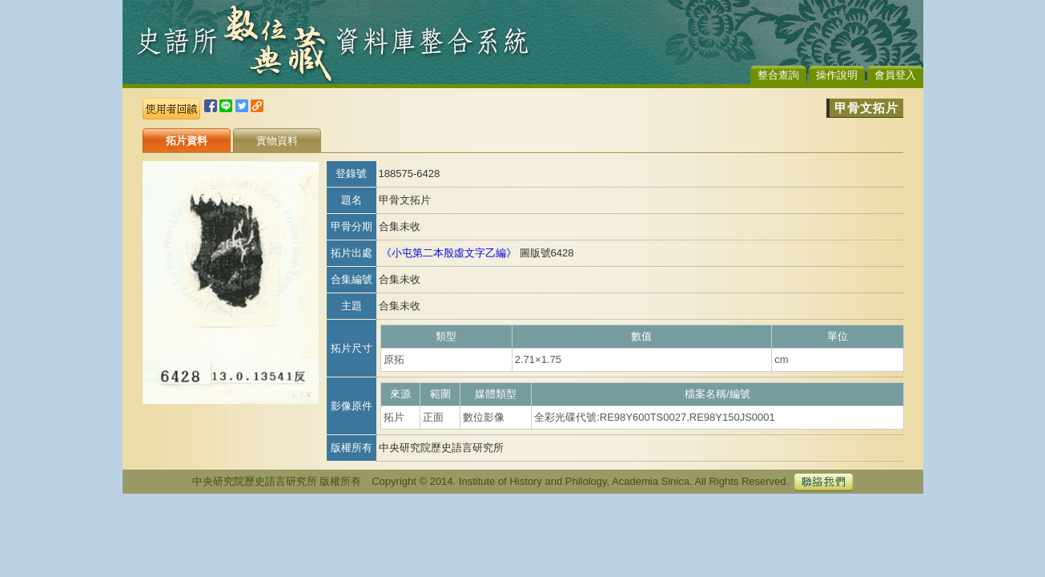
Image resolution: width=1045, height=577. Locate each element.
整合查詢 (778, 75)
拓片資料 (186, 141)
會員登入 (895, 75)
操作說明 (837, 75)
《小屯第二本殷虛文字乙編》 (448, 253)
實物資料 (277, 141)
